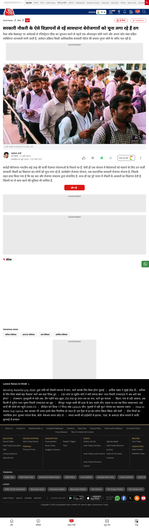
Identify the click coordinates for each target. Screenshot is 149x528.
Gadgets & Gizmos (52, 449)
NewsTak (114, 3)
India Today (50, 3)
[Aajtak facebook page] (123, 498)
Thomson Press (29, 449)
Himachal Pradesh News (49, 477)
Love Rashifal (86, 477)
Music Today (50, 445)
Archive (37, 498)
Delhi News (70, 477)
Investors (70, 428)
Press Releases (61, 432)
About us (9, 428)
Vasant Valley (8, 441)
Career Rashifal (126, 477)
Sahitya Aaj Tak (89, 441)
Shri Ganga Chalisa (115, 489)
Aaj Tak (29, 3)
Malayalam (80, 3)
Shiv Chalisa (96, 489)
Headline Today (138, 453)
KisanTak (142, 3)
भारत (19, 20)
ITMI (4, 449)
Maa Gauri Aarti (37, 489)
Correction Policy (133, 428)
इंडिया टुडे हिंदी (61, 3)
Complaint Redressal (54, 428)
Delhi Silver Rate (26, 477)
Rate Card (82, 428)
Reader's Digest (69, 441)
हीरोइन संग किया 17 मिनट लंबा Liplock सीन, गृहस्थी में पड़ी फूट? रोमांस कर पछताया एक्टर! (88, 407)
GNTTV (71, 3)
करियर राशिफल (10, 334)
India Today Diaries (30, 441)
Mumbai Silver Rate (105, 477)
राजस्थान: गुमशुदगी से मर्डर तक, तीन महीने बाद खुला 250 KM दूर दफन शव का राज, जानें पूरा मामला (64, 398)
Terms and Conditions (114, 428)
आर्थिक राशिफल (61, 334)
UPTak (123, 3)
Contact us (20, 428)
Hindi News (8, 20)
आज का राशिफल (28, 334)
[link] (147, 2)
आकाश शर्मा (16, 153)
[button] (137, 523)
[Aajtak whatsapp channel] (117, 498)
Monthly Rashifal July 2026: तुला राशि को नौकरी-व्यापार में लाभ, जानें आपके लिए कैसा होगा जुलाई (56, 390)
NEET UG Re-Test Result (15, 489)
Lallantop (105, 3)
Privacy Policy (95, 428)
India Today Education (12, 445)
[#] (101, 158)
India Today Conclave (92, 445)
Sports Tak (132, 3)
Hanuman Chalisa (57, 489)
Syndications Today (100, 504)
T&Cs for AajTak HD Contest (82, 432)
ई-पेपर (36, 3)
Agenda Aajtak (112, 441)
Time (65, 445)
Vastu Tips (9, 477)
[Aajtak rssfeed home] (137, 498)
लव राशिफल (45, 334)
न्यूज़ (27, 20)
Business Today (93, 3)
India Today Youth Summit (94, 453)
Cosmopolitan (50, 441)
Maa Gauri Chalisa (78, 489)
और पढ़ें (74, 188)
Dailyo (19, 498)
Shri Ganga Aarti (135, 489)
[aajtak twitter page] (130, 498)
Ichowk (28, 498)
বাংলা (42, 3)
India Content (137, 449)
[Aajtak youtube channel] (143, 498)
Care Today (136, 441)
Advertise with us (36, 428)
